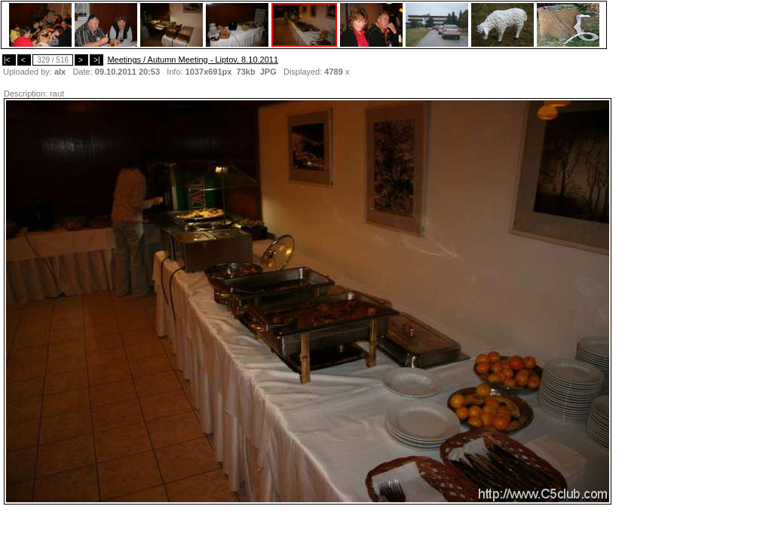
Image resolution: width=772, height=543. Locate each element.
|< (9, 60)
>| (96, 60)
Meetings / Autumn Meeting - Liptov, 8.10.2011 (192, 59)
